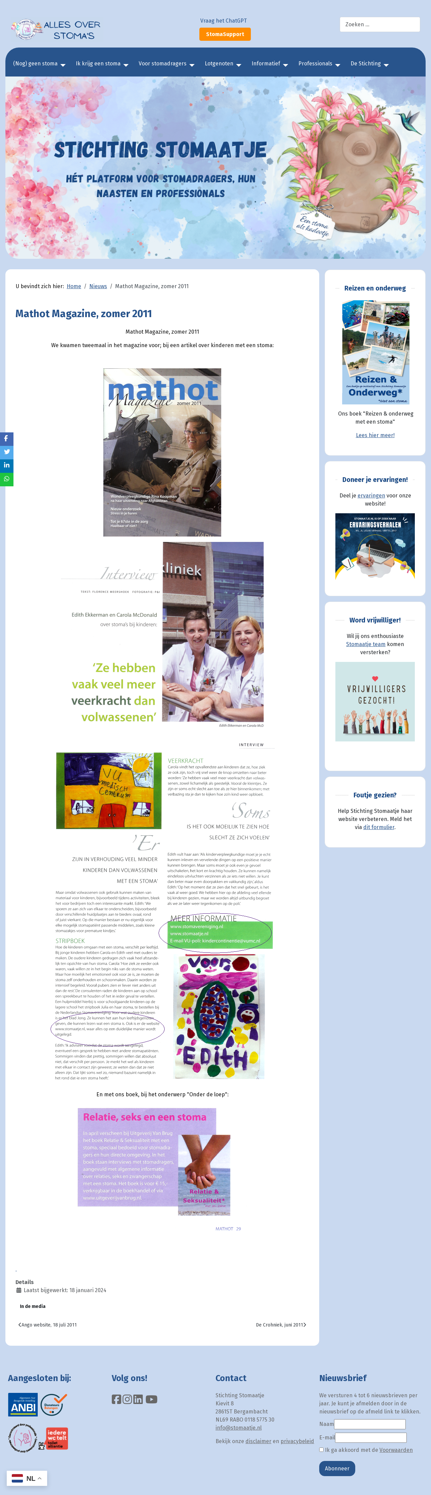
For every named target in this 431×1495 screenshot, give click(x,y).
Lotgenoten (219, 63)
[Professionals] (336, 65)
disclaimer (258, 1441)
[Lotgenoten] (237, 65)
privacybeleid (297, 1441)
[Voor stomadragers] (191, 65)
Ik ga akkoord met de (366, 1450)
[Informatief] (284, 65)
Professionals (315, 63)
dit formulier (378, 827)
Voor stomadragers (163, 63)
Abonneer (337, 1468)
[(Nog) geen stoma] (62, 65)
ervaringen (371, 495)
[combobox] (380, 24)
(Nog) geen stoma (35, 63)
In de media (32, 1306)
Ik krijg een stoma (98, 63)
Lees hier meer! (375, 435)
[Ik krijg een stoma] (125, 65)
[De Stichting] (385, 65)
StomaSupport (225, 34)
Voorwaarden (396, 1450)
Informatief (266, 63)
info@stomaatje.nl (239, 1428)
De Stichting (366, 63)
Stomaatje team (366, 644)
